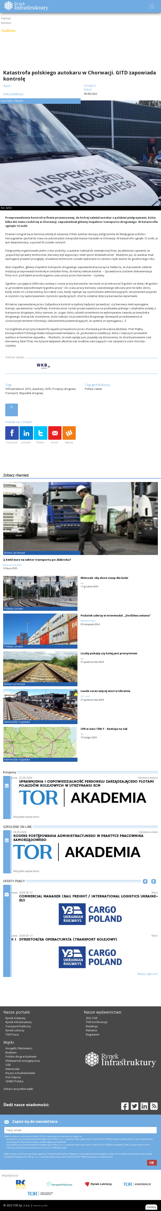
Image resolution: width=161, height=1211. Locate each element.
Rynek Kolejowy (15, 1018)
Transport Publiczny (18, 1026)
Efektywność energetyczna (22, 1061)
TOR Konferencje (97, 1022)
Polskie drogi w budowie (20, 1056)
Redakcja (92, 1026)
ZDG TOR (91, 1018)
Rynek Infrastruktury (18, 1022)
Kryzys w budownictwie (20, 1073)
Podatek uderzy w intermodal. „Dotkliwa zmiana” (116, 615)
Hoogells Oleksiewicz (18, 1048)
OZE (8, 1065)
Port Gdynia (13, 1077)
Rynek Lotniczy (14, 1030)
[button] (145, 888)
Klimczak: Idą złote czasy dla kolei (104, 578)
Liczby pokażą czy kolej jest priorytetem (109, 653)
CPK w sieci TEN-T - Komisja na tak (104, 729)
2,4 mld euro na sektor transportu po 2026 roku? (37, 560)
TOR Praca (12, 1034)
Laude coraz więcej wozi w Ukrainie (105, 691)
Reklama (91, 1030)
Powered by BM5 (40, 1205)
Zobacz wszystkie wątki (18, 1089)
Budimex (11, 1052)
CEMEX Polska (14, 1081)
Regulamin (92, 1034)
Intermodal (12, 1069)
